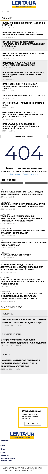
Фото (2, 446)
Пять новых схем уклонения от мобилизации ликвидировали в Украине (20, 86)
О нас (3, 452)
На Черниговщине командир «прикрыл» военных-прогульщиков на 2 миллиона (23, 44)
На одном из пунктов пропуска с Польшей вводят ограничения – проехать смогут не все (20, 363)
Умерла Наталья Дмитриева (15, 255)
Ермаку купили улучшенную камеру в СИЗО (23, 104)
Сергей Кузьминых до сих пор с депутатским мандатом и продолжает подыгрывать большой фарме (21, 267)
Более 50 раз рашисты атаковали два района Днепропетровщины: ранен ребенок (23, 74)
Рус (8, 11)
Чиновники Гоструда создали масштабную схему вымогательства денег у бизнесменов (22, 115)
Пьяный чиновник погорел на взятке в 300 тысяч (23, 24)
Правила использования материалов (7, 458)
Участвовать (32, 424)
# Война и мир (5, 190)
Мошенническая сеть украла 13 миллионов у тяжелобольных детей (22, 33)
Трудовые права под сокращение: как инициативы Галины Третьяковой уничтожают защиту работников (21, 296)
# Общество (4, 253)
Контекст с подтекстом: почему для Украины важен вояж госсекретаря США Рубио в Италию (22, 281)
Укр (1, 11)
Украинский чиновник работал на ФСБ (23, 96)
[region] (33, 389)
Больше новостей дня (24, 136)
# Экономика (5, 202)
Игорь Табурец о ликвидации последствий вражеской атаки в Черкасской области (20, 126)
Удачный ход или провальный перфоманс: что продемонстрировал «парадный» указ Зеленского (21, 218)
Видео (3, 449)
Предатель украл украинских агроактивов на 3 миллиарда (18, 64)
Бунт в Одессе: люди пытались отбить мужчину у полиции (23, 54)
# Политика (4, 277)
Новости (4, 441)
